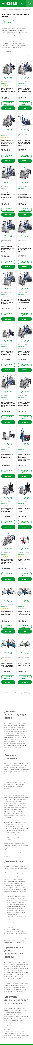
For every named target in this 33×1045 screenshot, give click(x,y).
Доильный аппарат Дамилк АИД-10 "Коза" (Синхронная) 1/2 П (8, 456)
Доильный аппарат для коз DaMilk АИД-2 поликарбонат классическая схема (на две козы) (24, 457)
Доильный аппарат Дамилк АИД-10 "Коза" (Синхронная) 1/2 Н (8, 353)
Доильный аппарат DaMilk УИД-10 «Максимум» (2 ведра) (8, 90)
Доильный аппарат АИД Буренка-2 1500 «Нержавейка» (24, 665)
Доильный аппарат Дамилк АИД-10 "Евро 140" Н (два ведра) (24, 301)
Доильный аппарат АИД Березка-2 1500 (24, 560)
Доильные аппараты (15, 9)
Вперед (25, 692)
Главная (4, 9)
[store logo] (11, 3)
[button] (5, 78)
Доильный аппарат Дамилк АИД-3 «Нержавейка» (7, 510)
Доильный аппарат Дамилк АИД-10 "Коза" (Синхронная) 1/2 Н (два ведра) (8, 143)
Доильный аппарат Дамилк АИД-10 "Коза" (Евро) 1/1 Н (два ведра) (8, 249)
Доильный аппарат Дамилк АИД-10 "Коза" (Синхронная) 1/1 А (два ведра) (8, 301)
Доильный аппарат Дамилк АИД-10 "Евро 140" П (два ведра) (24, 353)
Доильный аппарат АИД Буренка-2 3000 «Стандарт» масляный (8, 665)
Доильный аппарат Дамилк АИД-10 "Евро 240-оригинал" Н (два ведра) (24, 143)
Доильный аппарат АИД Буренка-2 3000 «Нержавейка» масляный (7, 614)
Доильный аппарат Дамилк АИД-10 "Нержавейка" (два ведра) (24, 404)
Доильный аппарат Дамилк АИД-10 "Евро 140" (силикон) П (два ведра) (24, 91)
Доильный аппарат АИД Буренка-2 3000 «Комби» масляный (24, 613)
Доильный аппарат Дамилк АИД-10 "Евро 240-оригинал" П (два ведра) (8, 404)
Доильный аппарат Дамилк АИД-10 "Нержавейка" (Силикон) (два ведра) (25, 195)
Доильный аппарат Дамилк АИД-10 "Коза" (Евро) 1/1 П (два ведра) (25, 249)
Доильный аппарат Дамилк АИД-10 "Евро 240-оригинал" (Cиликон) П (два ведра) (8, 196)
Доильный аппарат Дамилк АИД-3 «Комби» (24, 510)
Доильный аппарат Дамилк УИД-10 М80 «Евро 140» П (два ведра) (7, 561)
